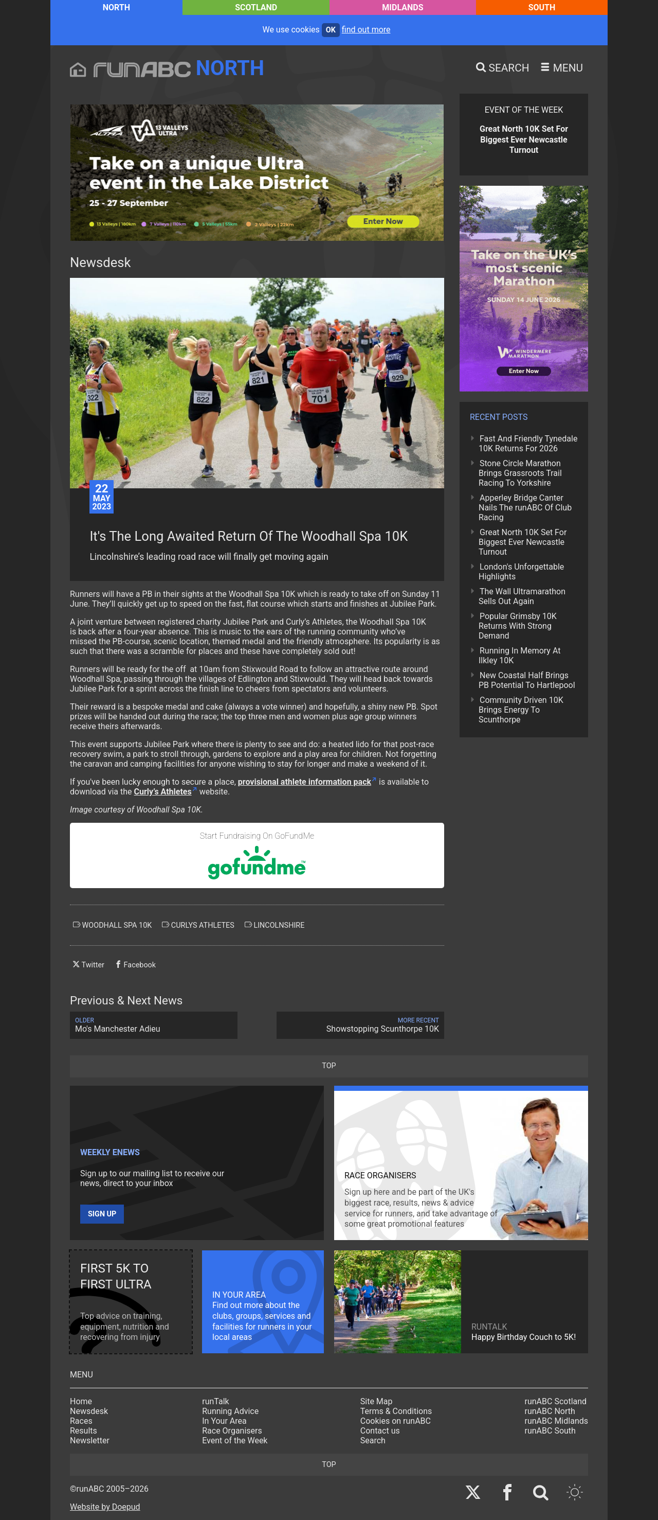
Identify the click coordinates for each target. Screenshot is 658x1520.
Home (81, 1401)
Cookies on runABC (395, 1421)
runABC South (550, 1431)
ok (331, 30)
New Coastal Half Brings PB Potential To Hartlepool (527, 680)
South (542, 7)
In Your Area (224, 1421)
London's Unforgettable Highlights (521, 571)
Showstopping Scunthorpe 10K (360, 1025)
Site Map (376, 1401)
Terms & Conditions (396, 1411)
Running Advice (230, 1411)
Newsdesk (89, 1411)
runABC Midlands (556, 1421)
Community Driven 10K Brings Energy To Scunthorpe (521, 709)
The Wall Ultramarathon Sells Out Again (522, 596)
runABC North (550, 1411)
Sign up (102, 1214)
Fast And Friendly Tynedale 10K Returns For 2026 (528, 443)
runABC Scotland (556, 1401)
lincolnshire (275, 925)
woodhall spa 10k (112, 925)
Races (81, 1421)
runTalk (215, 1401)
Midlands (402, 7)
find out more (366, 29)
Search (373, 1440)
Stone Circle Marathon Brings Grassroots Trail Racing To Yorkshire (520, 473)
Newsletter (89, 1440)
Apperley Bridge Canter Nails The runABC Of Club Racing (525, 507)
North (116, 7)
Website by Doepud (105, 1507)
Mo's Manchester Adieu (153, 1025)
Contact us (380, 1431)
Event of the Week (234, 1440)
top (329, 1066)
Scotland (256, 7)
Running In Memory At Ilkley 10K (519, 655)
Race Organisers (232, 1431)
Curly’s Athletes (163, 792)
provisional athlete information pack (304, 782)
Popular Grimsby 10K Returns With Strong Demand (518, 626)
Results (83, 1431)
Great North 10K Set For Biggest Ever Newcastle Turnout (522, 542)
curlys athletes (198, 925)
